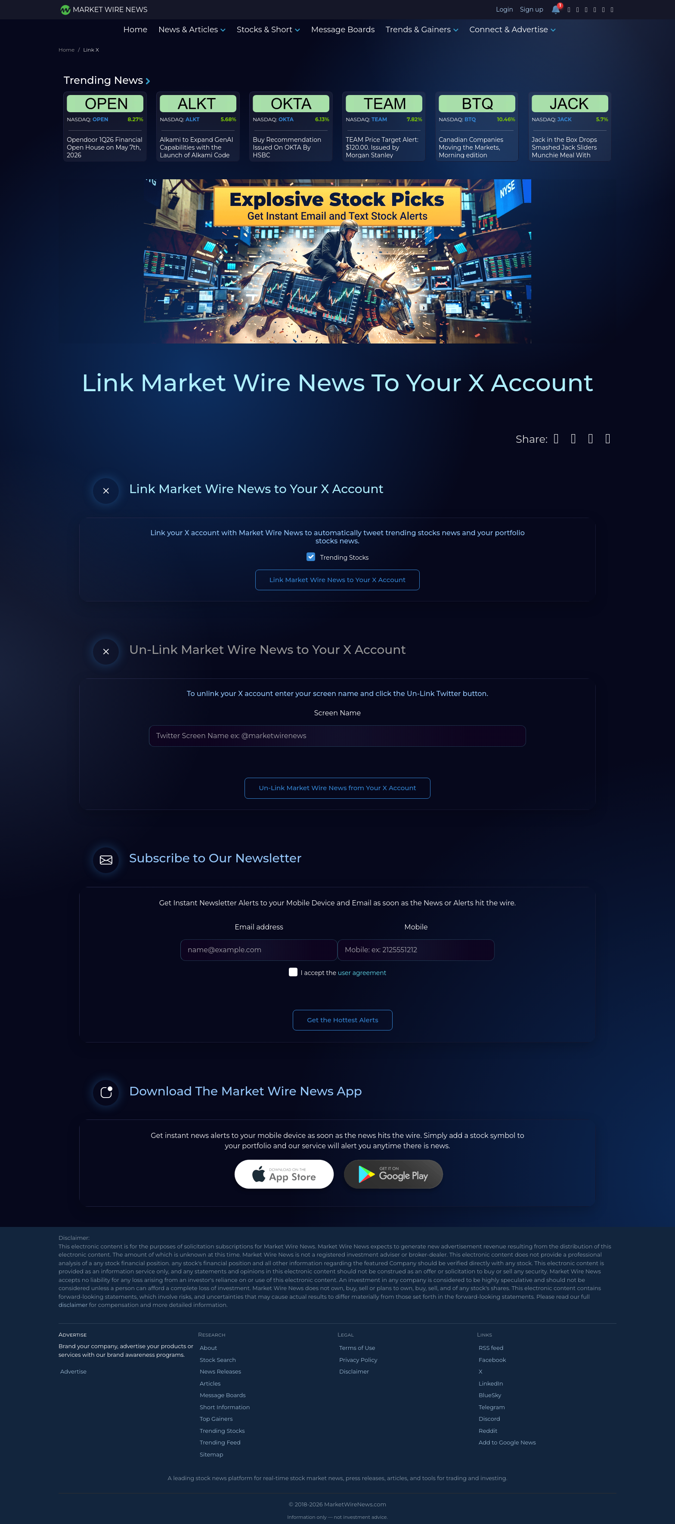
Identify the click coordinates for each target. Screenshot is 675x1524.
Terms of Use (357, 1347)
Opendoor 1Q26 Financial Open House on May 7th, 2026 (104, 147)
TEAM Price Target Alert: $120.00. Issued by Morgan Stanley (382, 147)
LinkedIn (491, 1383)
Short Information (225, 1407)
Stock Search (218, 1359)
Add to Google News (507, 1442)
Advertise (73, 1371)
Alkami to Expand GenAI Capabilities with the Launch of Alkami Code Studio (196, 151)
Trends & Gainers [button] (422, 29)
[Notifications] (556, 9)
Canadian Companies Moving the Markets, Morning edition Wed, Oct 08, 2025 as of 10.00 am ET (473, 155)
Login (504, 9)
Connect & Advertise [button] (513, 29)
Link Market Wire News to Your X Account (337, 580)
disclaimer (73, 1304)
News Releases (220, 1371)
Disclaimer (354, 1371)
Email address (259, 927)
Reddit (488, 1430)
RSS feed (491, 1347)
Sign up (531, 9)
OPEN (100, 119)
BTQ (470, 119)
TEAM (379, 119)
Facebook (492, 1359)
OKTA (286, 119)
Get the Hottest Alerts (342, 1020)
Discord (489, 1418)
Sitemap (211, 1454)
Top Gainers (216, 1418)
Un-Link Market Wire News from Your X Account (337, 788)
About (208, 1347)
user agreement (362, 973)
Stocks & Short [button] (268, 29)
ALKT (192, 119)
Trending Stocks (344, 557)
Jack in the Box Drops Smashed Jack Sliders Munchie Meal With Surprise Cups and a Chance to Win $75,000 (566, 155)
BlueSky (490, 1395)
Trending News (107, 80)
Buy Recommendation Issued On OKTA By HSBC (287, 147)
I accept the (344, 973)
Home (135, 29)
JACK (564, 119)
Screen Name (337, 713)
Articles (210, 1383)
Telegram (492, 1407)
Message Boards (343, 29)
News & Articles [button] (192, 29)
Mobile (415, 927)
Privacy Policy (358, 1359)
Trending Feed (220, 1442)
